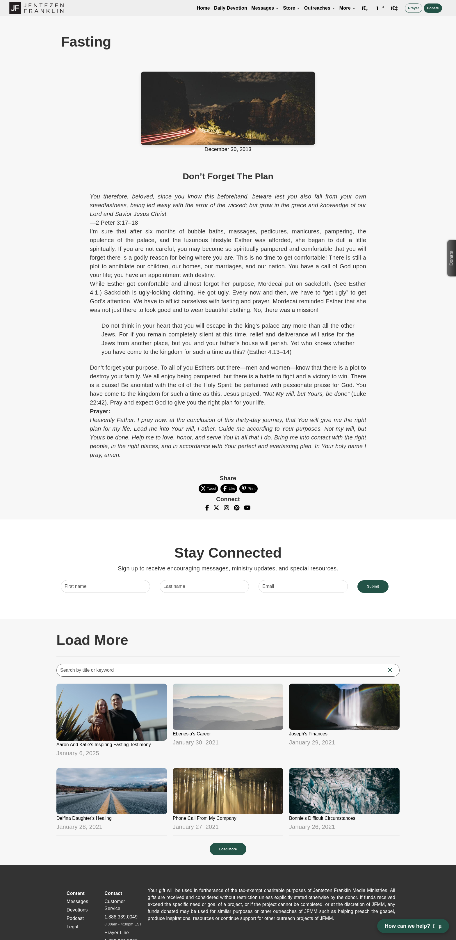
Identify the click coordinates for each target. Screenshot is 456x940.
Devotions (77, 909)
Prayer (413, 8)
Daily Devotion (230, 8)
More (347, 8)
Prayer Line (116, 932)
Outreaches (319, 8)
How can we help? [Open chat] (413, 926)
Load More (228, 849)
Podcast (75, 918)
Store (291, 8)
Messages (265, 8)
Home (203, 8)
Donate (433, 8)
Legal (72, 926)
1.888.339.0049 (121, 916)
